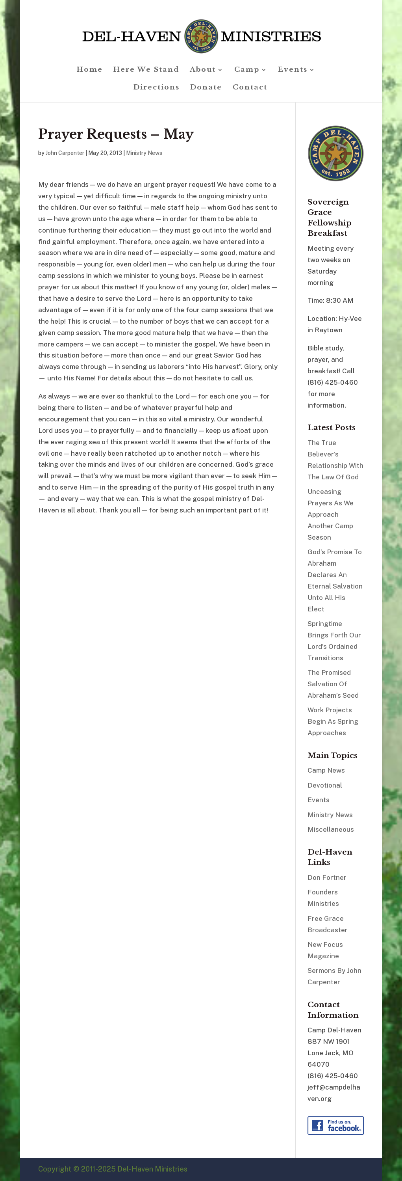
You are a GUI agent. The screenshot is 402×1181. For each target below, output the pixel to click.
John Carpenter (65, 153)
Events (293, 70)
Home (90, 70)
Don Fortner (327, 877)
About (203, 70)
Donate (206, 88)
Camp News (326, 770)
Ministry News (144, 153)
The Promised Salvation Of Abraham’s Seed (333, 684)
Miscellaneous (331, 829)
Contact (250, 88)
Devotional (325, 785)
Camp (246, 70)
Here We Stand (146, 70)
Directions (156, 88)
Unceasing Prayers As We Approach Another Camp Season (331, 514)
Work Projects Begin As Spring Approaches (333, 721)
